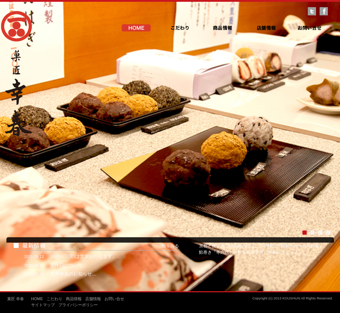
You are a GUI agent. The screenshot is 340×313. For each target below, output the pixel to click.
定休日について (66, 265)
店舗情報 (266, 27)
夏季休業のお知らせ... (73, 274)
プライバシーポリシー (78, 305)
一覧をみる (168, 245)
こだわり (179, 27)
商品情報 (222, 27)
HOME (136, 27)
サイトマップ (43, 305)
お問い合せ (309, 27)
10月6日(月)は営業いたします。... (85, 256)
